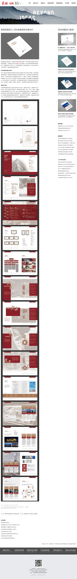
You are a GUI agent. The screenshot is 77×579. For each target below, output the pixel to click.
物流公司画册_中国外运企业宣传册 (65, 140)
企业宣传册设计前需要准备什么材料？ (9, 529)
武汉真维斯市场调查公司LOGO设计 (65, 177)
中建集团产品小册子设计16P (64, 130)
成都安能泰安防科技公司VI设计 (64, 175)
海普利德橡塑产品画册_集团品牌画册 (65, 154)
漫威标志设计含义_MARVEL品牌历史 (65, 126)
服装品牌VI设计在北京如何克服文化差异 (66, 164)
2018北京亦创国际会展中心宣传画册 (65, 149)
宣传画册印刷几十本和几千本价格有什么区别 (10, 524)
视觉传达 (43, 3)
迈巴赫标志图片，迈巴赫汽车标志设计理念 (67, 173)
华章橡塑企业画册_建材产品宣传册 (65, 151)
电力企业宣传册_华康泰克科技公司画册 (66, 147)
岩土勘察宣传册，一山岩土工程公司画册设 (67, 47)
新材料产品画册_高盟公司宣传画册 (65, 113)
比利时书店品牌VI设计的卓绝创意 (65, 162)
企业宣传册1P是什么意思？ (6, 531)
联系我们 (74, 3)
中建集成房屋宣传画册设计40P (64, 128)
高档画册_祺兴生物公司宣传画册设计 (66, 69)
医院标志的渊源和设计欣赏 (63, 170)
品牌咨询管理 (50, 3)
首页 (30, 3)
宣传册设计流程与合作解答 (6, 535)
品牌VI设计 (35, 3)
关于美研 (67, 3)
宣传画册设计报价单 (5, 522)
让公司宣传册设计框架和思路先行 (8, 538)
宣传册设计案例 (58, 543)
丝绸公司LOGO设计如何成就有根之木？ (66, 166)
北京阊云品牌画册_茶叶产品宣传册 (65, 138)
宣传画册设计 (51, 543)
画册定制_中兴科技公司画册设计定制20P (33, 513)
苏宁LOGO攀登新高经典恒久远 (64, 168)
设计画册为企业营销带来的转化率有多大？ (9, 533)
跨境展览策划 (59, 3)
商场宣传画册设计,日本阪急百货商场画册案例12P (16, 513)
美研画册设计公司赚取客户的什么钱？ (9, 527)
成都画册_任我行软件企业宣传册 (65, 91)
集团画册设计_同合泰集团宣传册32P (69, 543)
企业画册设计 (17, 63)
